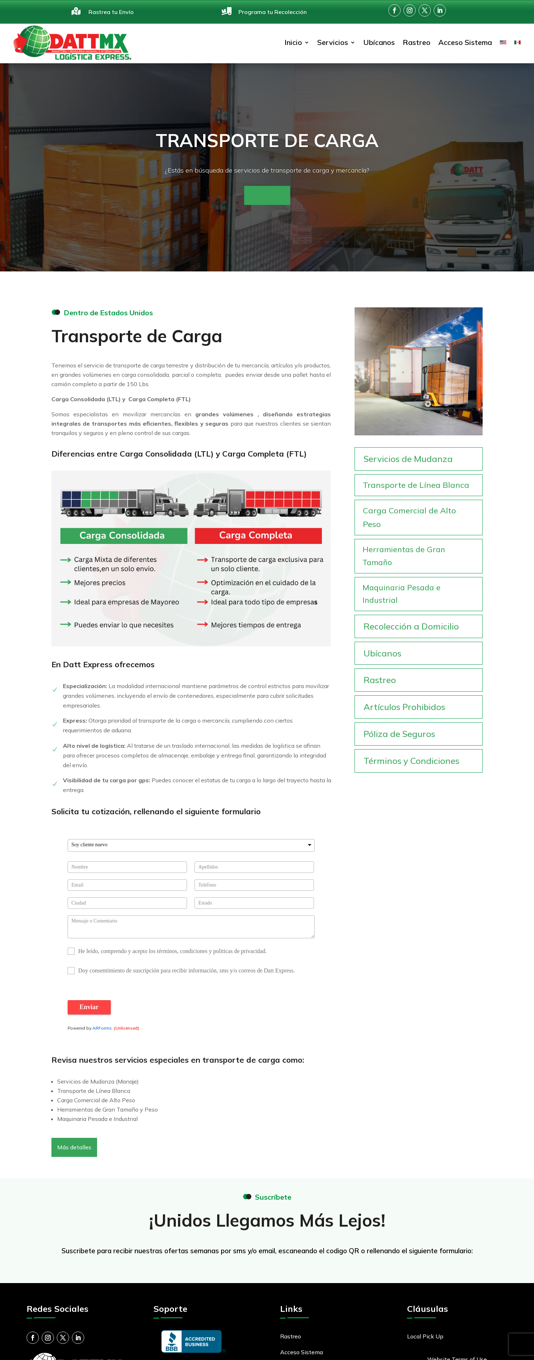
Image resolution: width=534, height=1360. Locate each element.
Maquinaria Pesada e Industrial (401, 594)
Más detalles (74, 1147)
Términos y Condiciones (411, 760)
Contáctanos (267, 195)
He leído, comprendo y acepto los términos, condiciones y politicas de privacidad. (172, 951)
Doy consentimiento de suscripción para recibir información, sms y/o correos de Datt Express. (186, 971)
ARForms (102, 1028)
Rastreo (416, 42)
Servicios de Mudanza (408, 458)
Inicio (293, 42)
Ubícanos (379, 42)
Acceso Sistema (465, 42)
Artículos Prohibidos (404, 706)
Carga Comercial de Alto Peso (409, 517)
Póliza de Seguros (399, 733)
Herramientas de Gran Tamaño (403, 556)
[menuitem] (503, 43)
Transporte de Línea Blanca (416, 485)
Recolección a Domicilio (411, 626)
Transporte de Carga (267, 140)
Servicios (332, 42)
